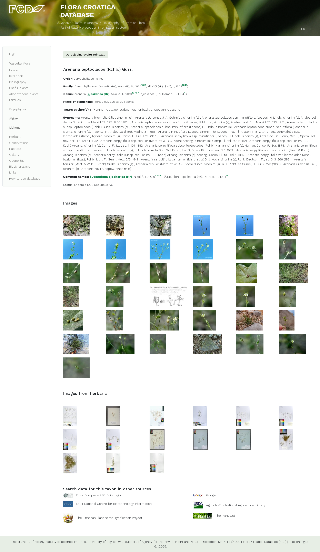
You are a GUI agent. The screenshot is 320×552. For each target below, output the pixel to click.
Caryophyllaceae (86, 86)
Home (13, 70)
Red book (16, 76)
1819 (143, 85)
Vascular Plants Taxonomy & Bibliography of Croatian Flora (102, 23)
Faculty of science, (59, 542)
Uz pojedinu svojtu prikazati (85, 54)
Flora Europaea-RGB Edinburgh (98, 495)
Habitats (15, 149)
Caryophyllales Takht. (88, 78)
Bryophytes (17, 109)
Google (211, 495)
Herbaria (15, 137)
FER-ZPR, (80, 542)
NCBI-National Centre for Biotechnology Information (114, 504)
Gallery (14, 155)
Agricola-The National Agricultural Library (235, 505)
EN (309, 29)
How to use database (24, 178)
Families (15, 100)
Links (13, 172)
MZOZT (223, 542)
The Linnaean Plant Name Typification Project (109, 518)
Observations (18, 143)
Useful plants (19, 88)
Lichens (14, 127)
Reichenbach (139, 109)
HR (303, 29)
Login (12, 54)
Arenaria (80, 94)
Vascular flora (19, 63)
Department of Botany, (28, 542)
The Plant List (225, 516)
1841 (184, 85)
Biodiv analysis (19, 166)
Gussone (173, 109)
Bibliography (17, 82)
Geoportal (16, 160)
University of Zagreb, (102, 542)
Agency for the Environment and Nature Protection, (179, 542)
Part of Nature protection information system (93, 27)
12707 (135, 93)
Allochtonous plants (24, 94)
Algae (13, 118)
